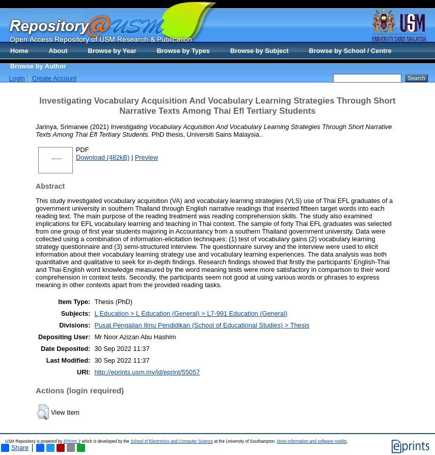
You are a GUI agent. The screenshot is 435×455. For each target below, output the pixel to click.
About (58, 51)
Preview (146, 157)
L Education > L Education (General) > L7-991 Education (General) (190, 313)
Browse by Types (183, 51)
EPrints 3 (72, 441)
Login (16, 78)
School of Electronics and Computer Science (171, 441)
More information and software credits (312, 441)
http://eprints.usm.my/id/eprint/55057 (147, 372)
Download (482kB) (102, 157)
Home (19, 51)
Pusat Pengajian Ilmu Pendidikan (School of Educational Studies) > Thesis (201, 325)
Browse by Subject (259, 51)
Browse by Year (112, 51)
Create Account (54, 78)
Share (15, 448)
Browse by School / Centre (350, 51)
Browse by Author (38, 66)
